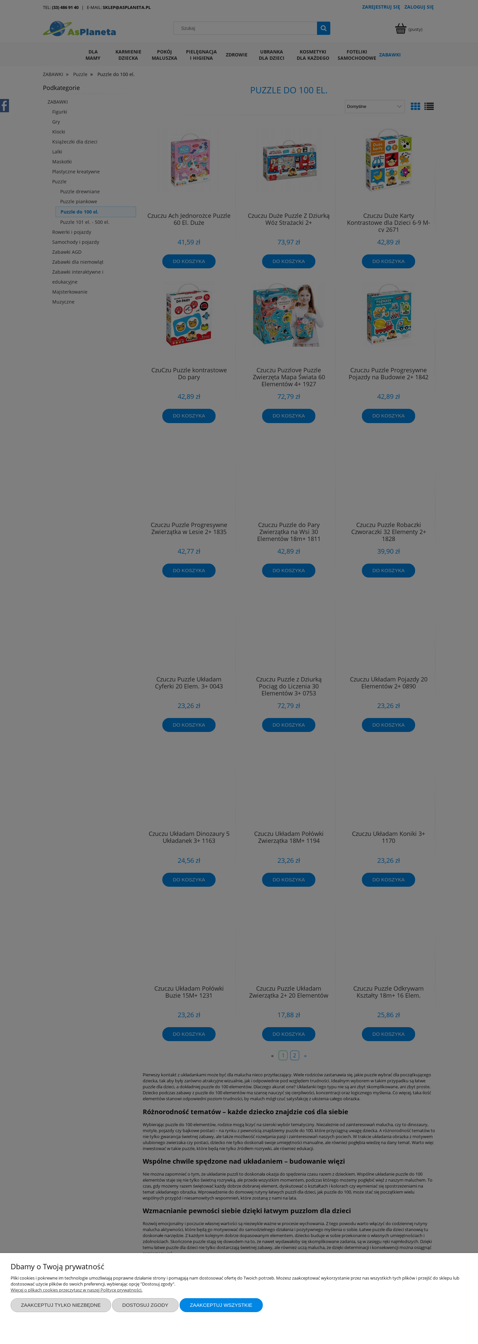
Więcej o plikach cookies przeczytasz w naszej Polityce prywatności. (76, 1290)
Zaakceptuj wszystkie (221, 1305)
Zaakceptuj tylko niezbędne (61, 1305)
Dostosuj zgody (145, 1305)
